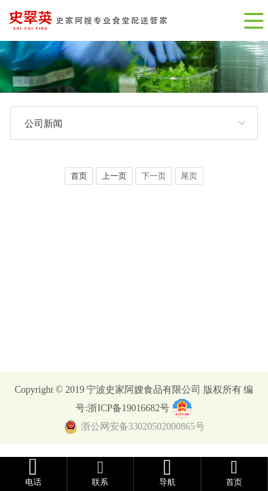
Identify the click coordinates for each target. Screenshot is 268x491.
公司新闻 (43, 123)
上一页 (114, 176)
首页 (79, 176)
